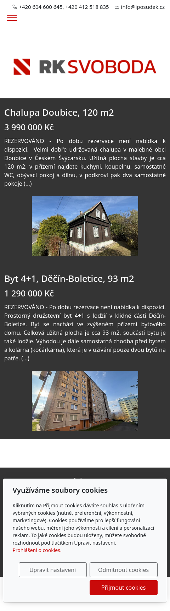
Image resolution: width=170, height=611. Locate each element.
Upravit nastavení (52, 570)
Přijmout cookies (123, 587)
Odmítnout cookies (123, 570)
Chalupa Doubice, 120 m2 (59, 112)
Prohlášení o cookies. (36, 550)
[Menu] (12, 18)
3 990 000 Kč (29, 127)
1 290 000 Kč (29, 293)
